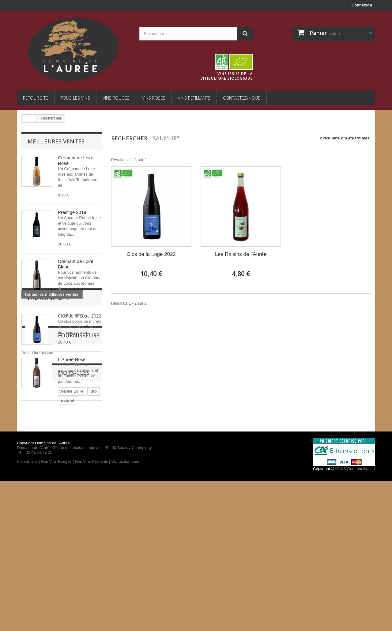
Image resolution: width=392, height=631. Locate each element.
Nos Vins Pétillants (91, 611)
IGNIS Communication (355, 619)
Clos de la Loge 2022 (79, 315)
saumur (60, 533)
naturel (74, 524)
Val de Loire (35, 524)
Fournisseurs (48, 469)
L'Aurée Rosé (71, 359)
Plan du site (27, 611)
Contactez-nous (241, 98)
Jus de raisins (65, 542)
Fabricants (45, 433)
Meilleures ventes (56, 141)
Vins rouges (116, 98)
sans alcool (35, 533)
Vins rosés (153, 98)
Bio (57, 524)
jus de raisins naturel (71, 551)
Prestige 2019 (72, 212)
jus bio (81, 533)
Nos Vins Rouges (56, 611)
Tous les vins (75, 98)
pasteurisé (34, 551)
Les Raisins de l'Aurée (241, 254)
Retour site (35, 98)
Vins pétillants (194, 98)
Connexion (362, 5)
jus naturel (34, 542)
